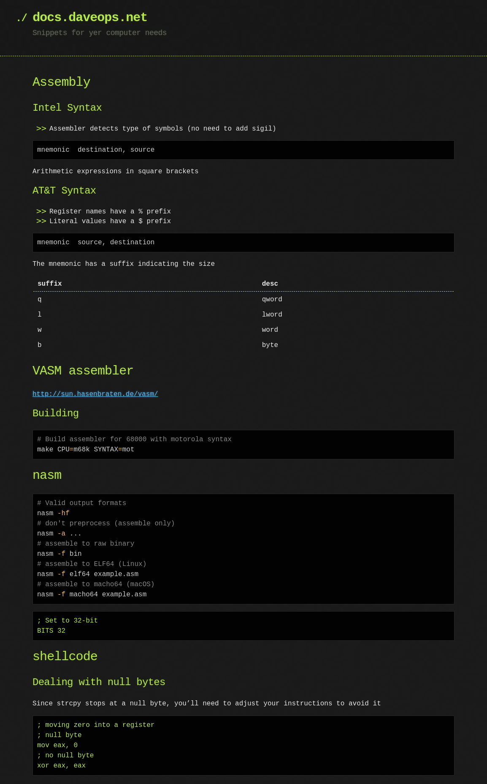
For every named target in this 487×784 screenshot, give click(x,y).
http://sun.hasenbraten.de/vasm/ (95, 394)
